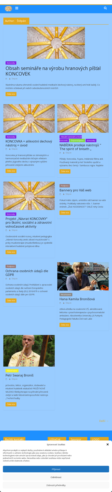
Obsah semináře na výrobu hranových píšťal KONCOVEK (53, 71)
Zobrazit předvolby (56, 485)
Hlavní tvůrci (12, 370)
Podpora (64, 186)
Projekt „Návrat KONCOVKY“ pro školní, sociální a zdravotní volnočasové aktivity (29, 222)
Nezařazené (66, 294)
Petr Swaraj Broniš (19, 375)
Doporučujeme (77, 140)
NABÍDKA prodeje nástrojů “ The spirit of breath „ (80, 147)
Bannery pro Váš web (75, 190)
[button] (107, 444)
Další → (104, 421)
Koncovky (11, 63)
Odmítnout (56, 477)
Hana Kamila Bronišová (77, 299)
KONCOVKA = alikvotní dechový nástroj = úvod (29, 143)
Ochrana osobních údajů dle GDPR (27, 273)
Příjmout (56, 469)
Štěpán (15, 78)
